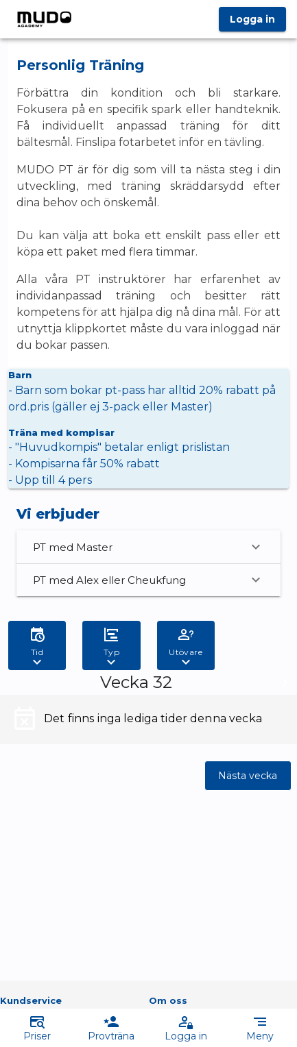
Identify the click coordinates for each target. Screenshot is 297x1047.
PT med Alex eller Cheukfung (148, 579)
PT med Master (148, 547)
